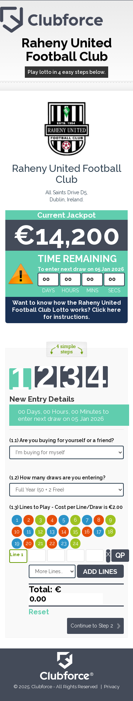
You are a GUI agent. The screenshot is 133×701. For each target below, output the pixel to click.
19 (17, 543)
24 (75, 543)
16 (87, 531)
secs (114, 290)
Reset (39, 612)
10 (17, 531)
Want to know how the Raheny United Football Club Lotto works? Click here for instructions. (66, 309)
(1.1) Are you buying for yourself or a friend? (61, 440)
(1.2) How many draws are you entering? (57, 477)
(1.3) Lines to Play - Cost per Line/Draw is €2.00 (66, 507)
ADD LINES (100, 571)
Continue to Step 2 (92, 626)
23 (64, 543)
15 (75, 531)
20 (29, 543)
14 (63, 531)
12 (40, 531)
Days (48, 290)
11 (29, 531)
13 (52, 531)
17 (98, 531)
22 (52, 543)
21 (40, 543)
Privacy (112, 686)
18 (110, 531)
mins (92, 290)
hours (70, 290)
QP (120, 555)
